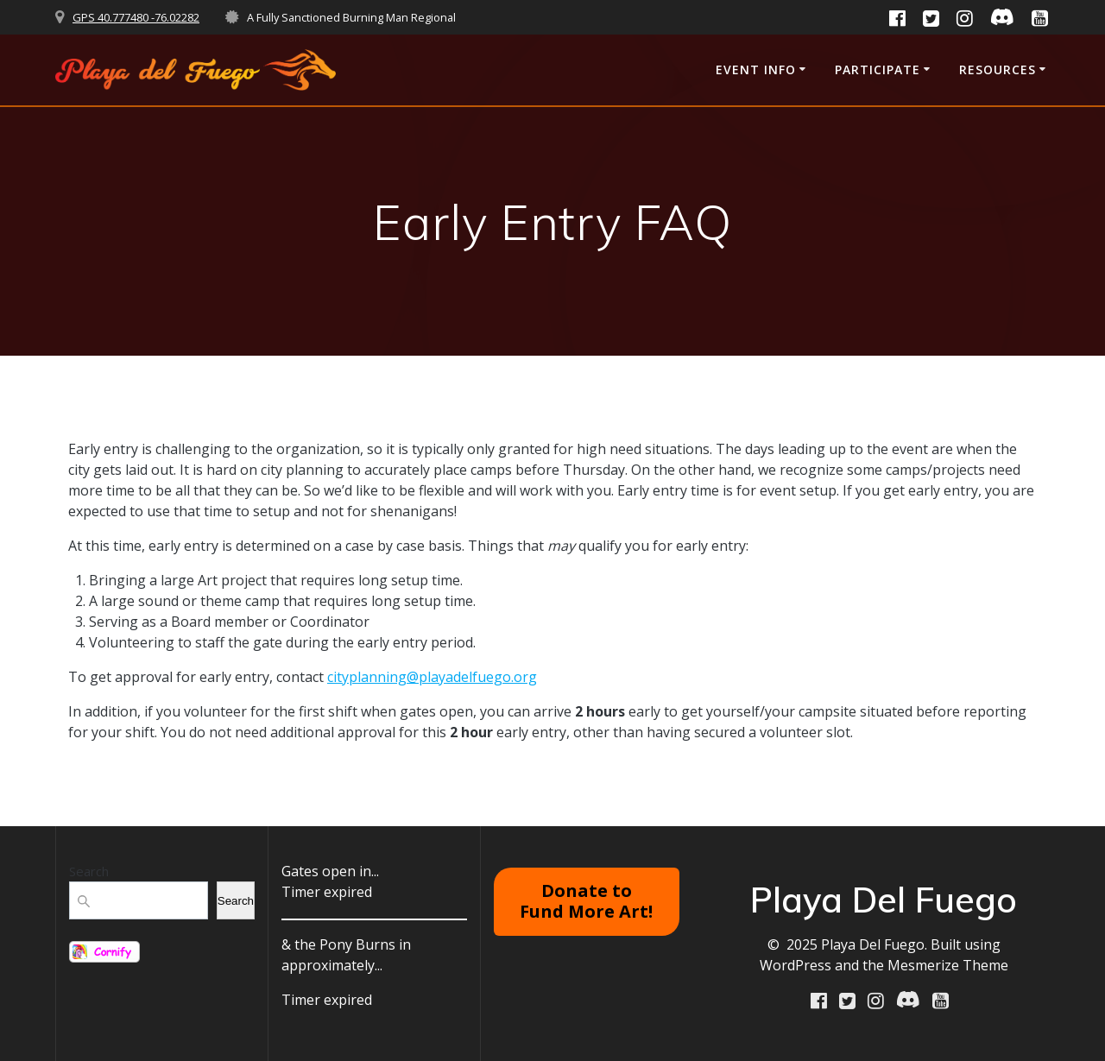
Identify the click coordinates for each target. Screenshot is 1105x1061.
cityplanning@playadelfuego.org (432, 676)
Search (89, 871)
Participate (877, 69)
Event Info (756, 69)
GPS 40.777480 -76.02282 (136, 17)
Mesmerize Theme (947, 965)
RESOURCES (997, 69)
